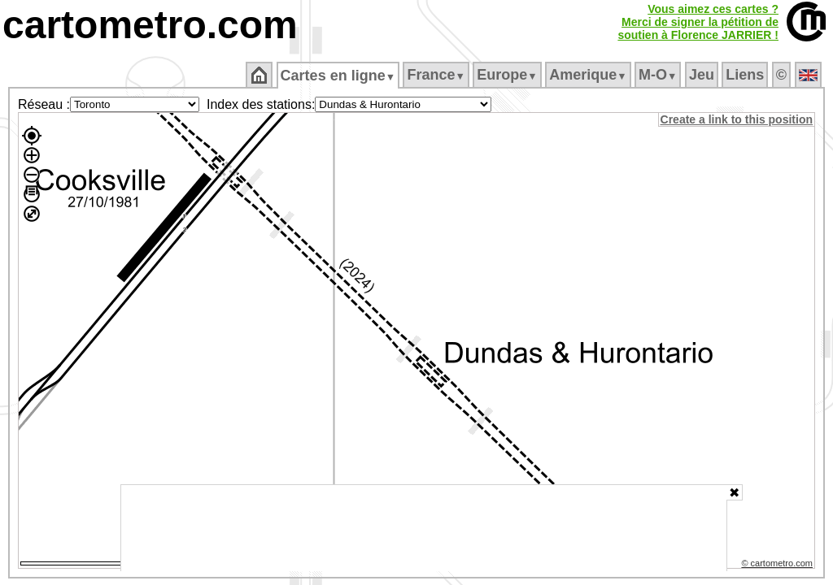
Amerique (589, 75)
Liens (746, 75)
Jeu (702, 75)
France (437, 75)
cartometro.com (150, 24)
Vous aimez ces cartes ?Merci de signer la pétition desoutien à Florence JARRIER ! (697, 21)
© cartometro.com (778, 565)
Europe (508, 75)
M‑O (659, 75)
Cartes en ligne (338, 75)
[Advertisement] (424, 528)
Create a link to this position (737, 119)
